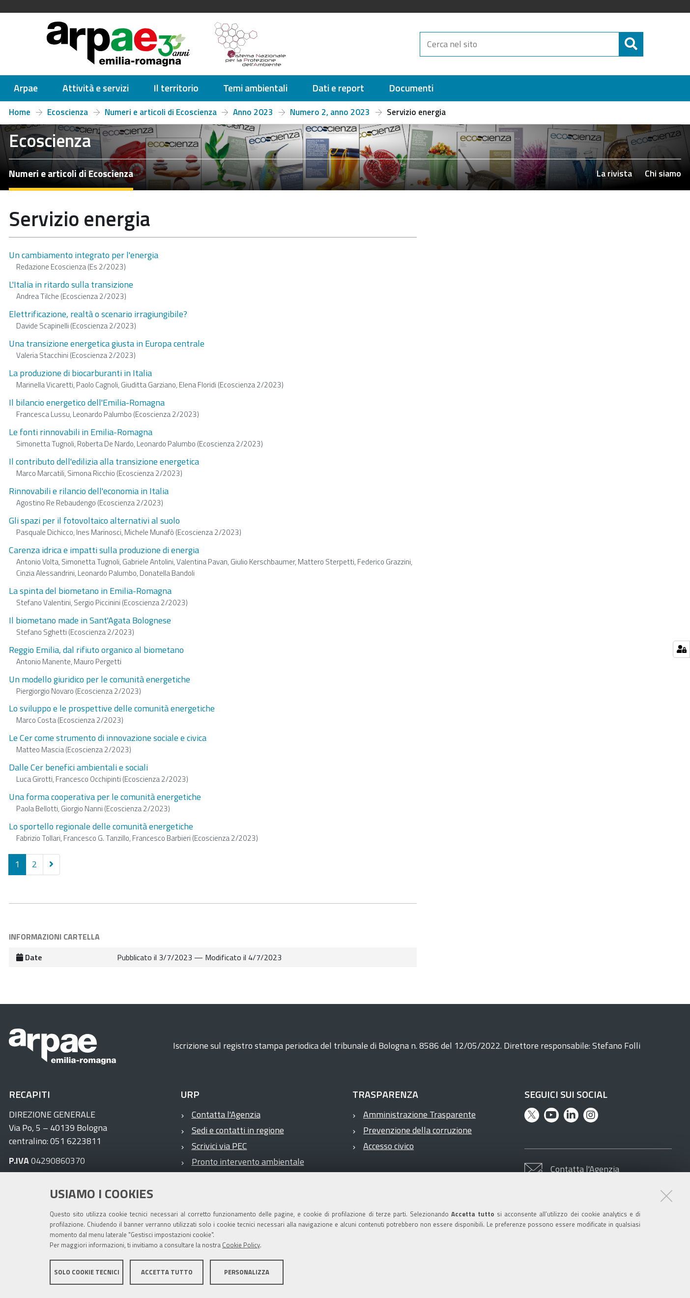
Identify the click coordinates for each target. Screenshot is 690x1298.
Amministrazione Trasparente (419, 1114)
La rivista (614, 173)
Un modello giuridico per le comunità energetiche (99, 679)
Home (19, 112)
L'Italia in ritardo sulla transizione (71, 284)
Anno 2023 (253, 112)
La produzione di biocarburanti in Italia (80, 373)
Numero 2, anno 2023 (330, 112)
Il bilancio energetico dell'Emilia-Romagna (87, 402)
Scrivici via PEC (219, 1145)
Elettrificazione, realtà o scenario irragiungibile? (98, 314)
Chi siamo (663, 173)
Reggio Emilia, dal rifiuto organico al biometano (96, 649)
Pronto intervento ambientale (248, 1161)
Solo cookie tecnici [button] (86, 1272)
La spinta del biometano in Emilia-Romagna (90, 590)
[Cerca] (651, 44)
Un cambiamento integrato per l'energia (83, 255)
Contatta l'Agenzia (226, 1114)
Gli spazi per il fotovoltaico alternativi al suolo (94, 520)
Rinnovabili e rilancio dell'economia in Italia (89, 491)
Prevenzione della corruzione (417, 1130)
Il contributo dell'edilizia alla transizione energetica (104, 461)
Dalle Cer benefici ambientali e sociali (78, 767)
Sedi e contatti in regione (238, 1130)
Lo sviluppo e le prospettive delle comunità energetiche (112, 708)
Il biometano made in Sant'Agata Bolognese (90, 620)
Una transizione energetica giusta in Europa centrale (106, 343)
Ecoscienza (67, 112)
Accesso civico (388, 1145)
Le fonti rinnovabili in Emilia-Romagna (80, 432)
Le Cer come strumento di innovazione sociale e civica (107, 737)
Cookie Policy (241, 1245)
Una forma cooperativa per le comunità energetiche (105, 796)
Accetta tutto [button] (167, 1272)
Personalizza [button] (246, 1272)
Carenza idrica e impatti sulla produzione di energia (104, 550)
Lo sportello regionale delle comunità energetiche (101, 826)
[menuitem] (25, 88)
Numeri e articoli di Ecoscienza (161, 112)
